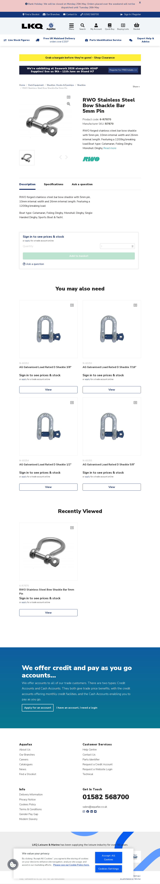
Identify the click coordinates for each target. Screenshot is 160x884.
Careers (23, 759)
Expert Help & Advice (145, 40)
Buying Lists (123, 27)
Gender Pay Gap (28, 814)
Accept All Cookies (108, 857)
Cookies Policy (27, 804)
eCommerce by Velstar (130, 879)
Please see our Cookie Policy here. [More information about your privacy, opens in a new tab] (71, 865)
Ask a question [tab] (82, 184)
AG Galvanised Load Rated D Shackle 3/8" (45, 367)
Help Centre (90, 749)
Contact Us (89, 754)
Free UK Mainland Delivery (59, 40)
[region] (73, 864)
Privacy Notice (27, 799)
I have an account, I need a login (76, 708)
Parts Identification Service (105, 40)
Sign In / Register (132, 14)
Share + (136, 86)
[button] (13, 864)
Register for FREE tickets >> (123, 69)
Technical (88, 774)
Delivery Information (31, 794)
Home (22, 85)
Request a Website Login (97, 769)
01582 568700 (106, 797)
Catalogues (26, 764)
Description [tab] (27, 184)
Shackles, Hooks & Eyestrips (60, 85)
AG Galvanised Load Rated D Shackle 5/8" (109, 464)
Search (82, 26)
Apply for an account (37, 708)
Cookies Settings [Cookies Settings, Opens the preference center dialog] (108, 868)
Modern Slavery (28, 819)
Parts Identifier (91, 759)
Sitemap (136, 876)
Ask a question (33, 264)
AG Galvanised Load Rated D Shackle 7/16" (109, 367)
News (22, 769)
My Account (96, 27)
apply (27, 240)
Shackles (81, 85)
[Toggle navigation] (71, 27)
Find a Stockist (31, 14)
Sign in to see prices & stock (43, 237)
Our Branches (51, 14)
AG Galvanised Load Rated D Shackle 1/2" (45, 464)
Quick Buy (109, 27)
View (48, 390)
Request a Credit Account (98, 764)
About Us (24, 749)
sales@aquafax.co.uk (95, 807)
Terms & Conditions (30, 809)
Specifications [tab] (53, 184)
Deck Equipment (36, 85)
